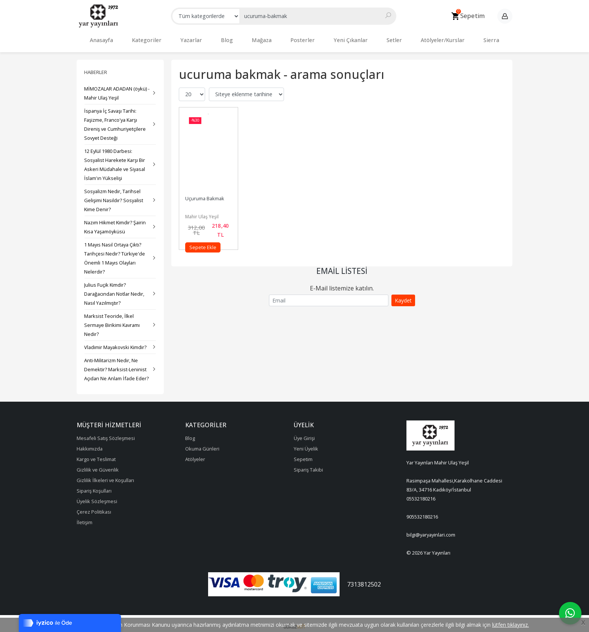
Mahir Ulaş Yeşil (202, 213)
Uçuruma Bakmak (204, 194)
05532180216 (420, 494)
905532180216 (422, 513)
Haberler (95, 68)
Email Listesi (341, 267)
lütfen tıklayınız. (510, 624)
